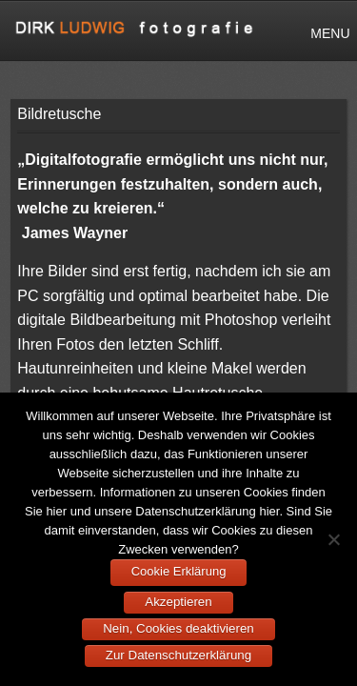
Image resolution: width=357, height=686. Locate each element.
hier (56, 511)
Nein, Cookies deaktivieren (178, 628)
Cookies (266, 492)
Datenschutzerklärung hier (207, 511)
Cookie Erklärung (179, 571)
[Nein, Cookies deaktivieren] (333, 539)
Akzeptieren (178, 602)
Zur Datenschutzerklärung (178, 655)
